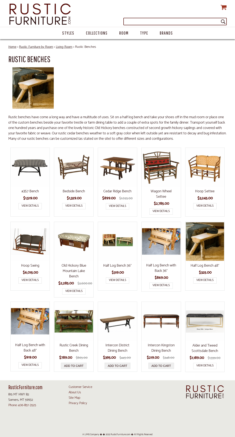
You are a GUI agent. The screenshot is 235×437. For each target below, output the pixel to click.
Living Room (64, 47)
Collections (97, 32)
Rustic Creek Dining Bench (74, 348)
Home (12, 47)
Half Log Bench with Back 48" (30, 347)
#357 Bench (30, 191)
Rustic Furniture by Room (36, 47)
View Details (30, 205)
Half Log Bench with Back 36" (161, 268)
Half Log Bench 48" (205, 265)
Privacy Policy (78, 403)
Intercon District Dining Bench (117, 348)
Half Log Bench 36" (117, 265)
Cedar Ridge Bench (117, 191)
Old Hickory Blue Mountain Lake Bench (74, 271)
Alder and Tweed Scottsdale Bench (205, 348)
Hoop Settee (205, 191)
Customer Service (80, 387)
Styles (68, 32)
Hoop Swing (30, 265)
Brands (166, 32)
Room (124, 32)
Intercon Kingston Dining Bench (161, 348)
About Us (75, 392)
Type (144, 32)
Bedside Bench (74, 191)
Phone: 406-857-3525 (22, 405)
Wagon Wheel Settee (161, 194)
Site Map (74, 398)
